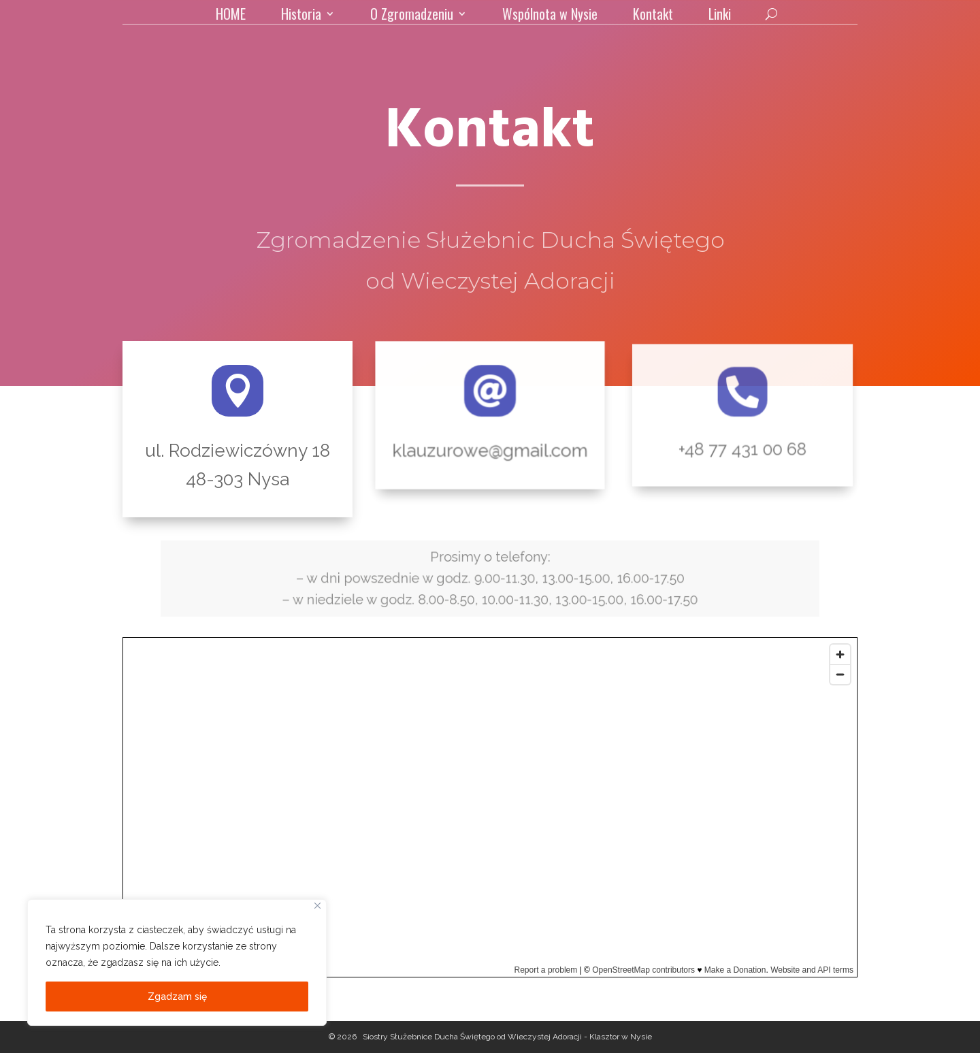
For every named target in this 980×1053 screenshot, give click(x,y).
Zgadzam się (177, 996)
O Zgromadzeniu (411, 16)
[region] (177, 962)
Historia (301, 16)
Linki (719, 16)
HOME (231, 16)
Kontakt (653, 16)
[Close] (317, 906)
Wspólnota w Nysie (550, 16)
